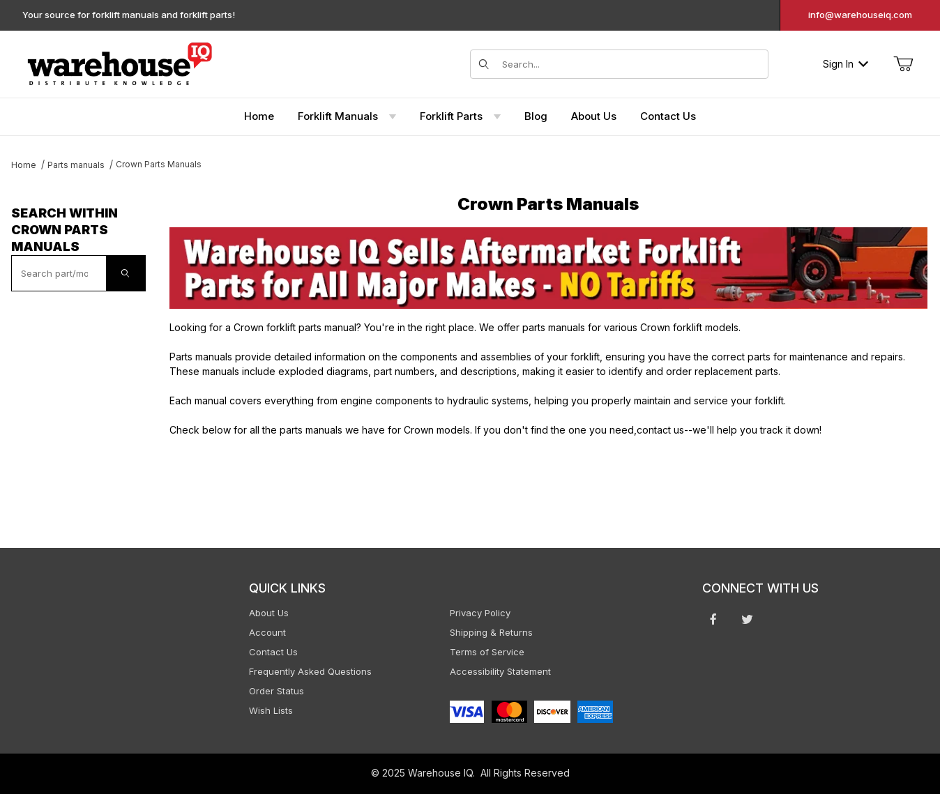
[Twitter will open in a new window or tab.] (747, 619)
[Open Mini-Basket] (903, 64)
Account (267, 632)
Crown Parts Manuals (159, 164)
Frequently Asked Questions (310, 671)
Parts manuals (76, 165)
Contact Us (273, 651)
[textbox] (59, 273)
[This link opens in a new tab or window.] (548, 268)
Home (23, 165)
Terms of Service (487, 651)
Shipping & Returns (491, 632)
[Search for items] (631, 64)
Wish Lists (271, 710)
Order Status (276, 690)
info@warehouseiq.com (860, 14)
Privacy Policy (480, 612)
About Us (269, 612)
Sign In (845, 64)
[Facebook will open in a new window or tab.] (713, 619)
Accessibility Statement (500, 671)
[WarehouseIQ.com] (119, 62)
